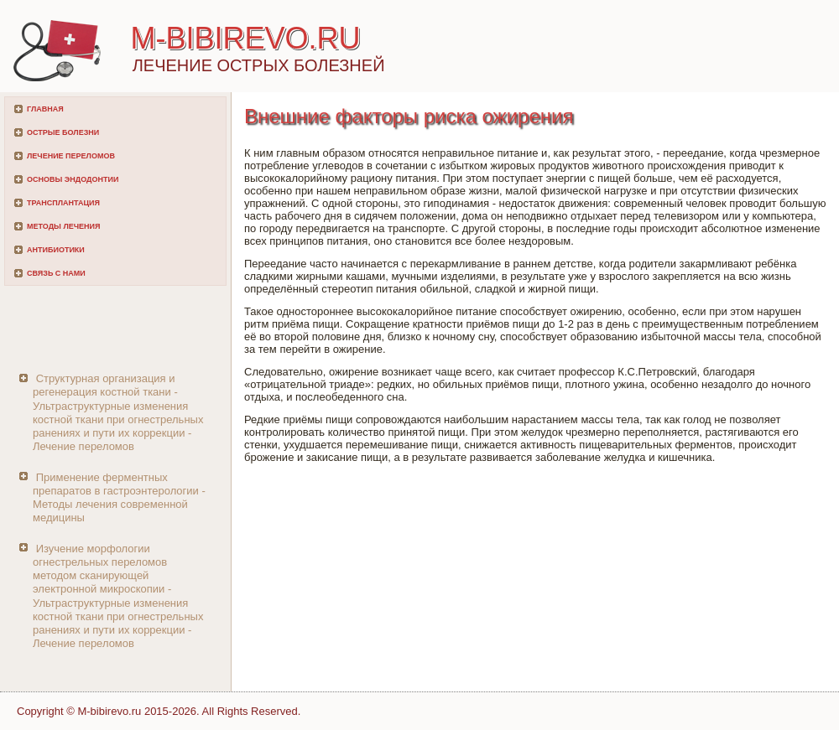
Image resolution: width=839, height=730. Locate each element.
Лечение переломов (71, 156)
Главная (45, 109)
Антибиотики (56, 250)
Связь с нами (56, 273)
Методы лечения (63, 226)
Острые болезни (63, 132)
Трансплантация (63, 203)
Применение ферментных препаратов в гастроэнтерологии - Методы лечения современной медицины (119, 498)
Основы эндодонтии (72, 179)
